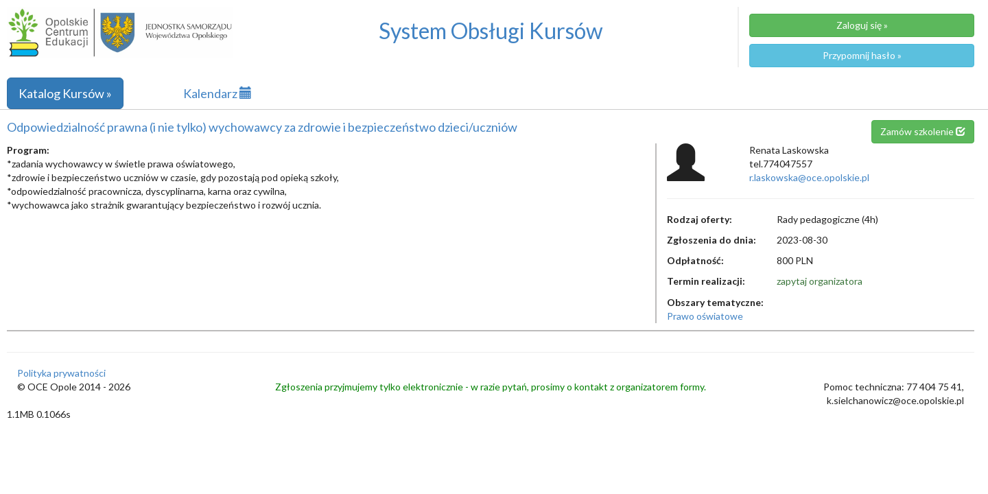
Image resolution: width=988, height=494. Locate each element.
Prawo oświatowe (705, 316)
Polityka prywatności (61, 373)
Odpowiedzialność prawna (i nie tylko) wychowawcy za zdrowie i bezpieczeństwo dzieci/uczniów (262, 126)
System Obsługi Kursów (491, 30)
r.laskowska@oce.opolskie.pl (809, 177)
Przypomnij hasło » (862, 55)
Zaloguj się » (862, 25)
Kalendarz (217, 93)
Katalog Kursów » (65, 93)
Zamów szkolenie (922, 131)
